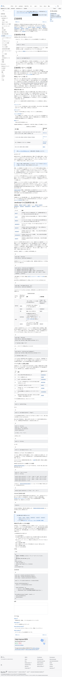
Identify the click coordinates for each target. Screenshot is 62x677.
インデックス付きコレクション (6, 38)
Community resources (41, 661)
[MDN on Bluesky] (3, 665)
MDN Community (40, 659)
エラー (3, 77)
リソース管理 (4, 53)
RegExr (15, 618)
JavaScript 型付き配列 (6, 48)
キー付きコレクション (6, 40)
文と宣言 (3, 70)
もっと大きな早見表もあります (24, 151)
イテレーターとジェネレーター (6, 51)
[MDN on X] (4, 665)
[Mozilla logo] (4, 672)
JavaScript (3, 13)
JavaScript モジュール (6, 57)
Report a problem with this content (32, 649)
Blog (49, 6)
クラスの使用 (4, 44)
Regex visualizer (17, 630)
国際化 (3, 55)
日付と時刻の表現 (5, 33)
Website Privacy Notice (12, 671)
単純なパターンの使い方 (20, 76)
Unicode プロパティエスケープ (19, 498)
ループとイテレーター (6, 26)
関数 (2, 72)
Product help (27, 668)
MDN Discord (39, 664)
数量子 (15, 120)
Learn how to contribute (19, 645)
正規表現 (23, 31)
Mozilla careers (27, 662)
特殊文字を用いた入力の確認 (22, 523)
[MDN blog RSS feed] (8, 665)
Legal (28, 671)
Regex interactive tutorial (18, 626)
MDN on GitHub (40, 666)
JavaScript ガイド (5, 18)
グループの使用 (29, 74)
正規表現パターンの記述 (55, 15)
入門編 (3, 20)
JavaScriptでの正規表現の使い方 (56, 17)
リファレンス (3, 64)
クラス (3, 74)
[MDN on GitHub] (1, 665)
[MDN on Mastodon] (6, 665)
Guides (51, 662)
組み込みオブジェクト (5, 66)
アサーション (16, 104)
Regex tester (16, 622)
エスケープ (17, 154)
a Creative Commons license (43, 675)
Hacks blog (52, 668)
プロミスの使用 (4, 46)
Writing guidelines (40, 662)
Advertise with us (28, 664)
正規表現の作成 (53, 13)
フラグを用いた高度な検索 (21, 363)
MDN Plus (26, 666)
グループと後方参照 (17, 113)
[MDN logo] (3, 657)
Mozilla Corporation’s (6, 674)
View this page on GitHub (19, 649)
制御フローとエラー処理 (6, 24)
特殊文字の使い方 (19, 89)
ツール (52, 21)
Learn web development (54, 661)
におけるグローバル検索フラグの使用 (36, 276)
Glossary (51, 666)
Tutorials (51, 664)
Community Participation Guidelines (36, 671)
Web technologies (53, 659)
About (26, 659)
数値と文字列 (4, 31)
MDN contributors (36, 648)
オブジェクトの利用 (5, 42)
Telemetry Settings (21, 671)
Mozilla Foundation (22, 674)
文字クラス (16, 109)
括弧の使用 (17, 195)
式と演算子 (4, 29)
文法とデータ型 (4, 22)
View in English (35, 14)
